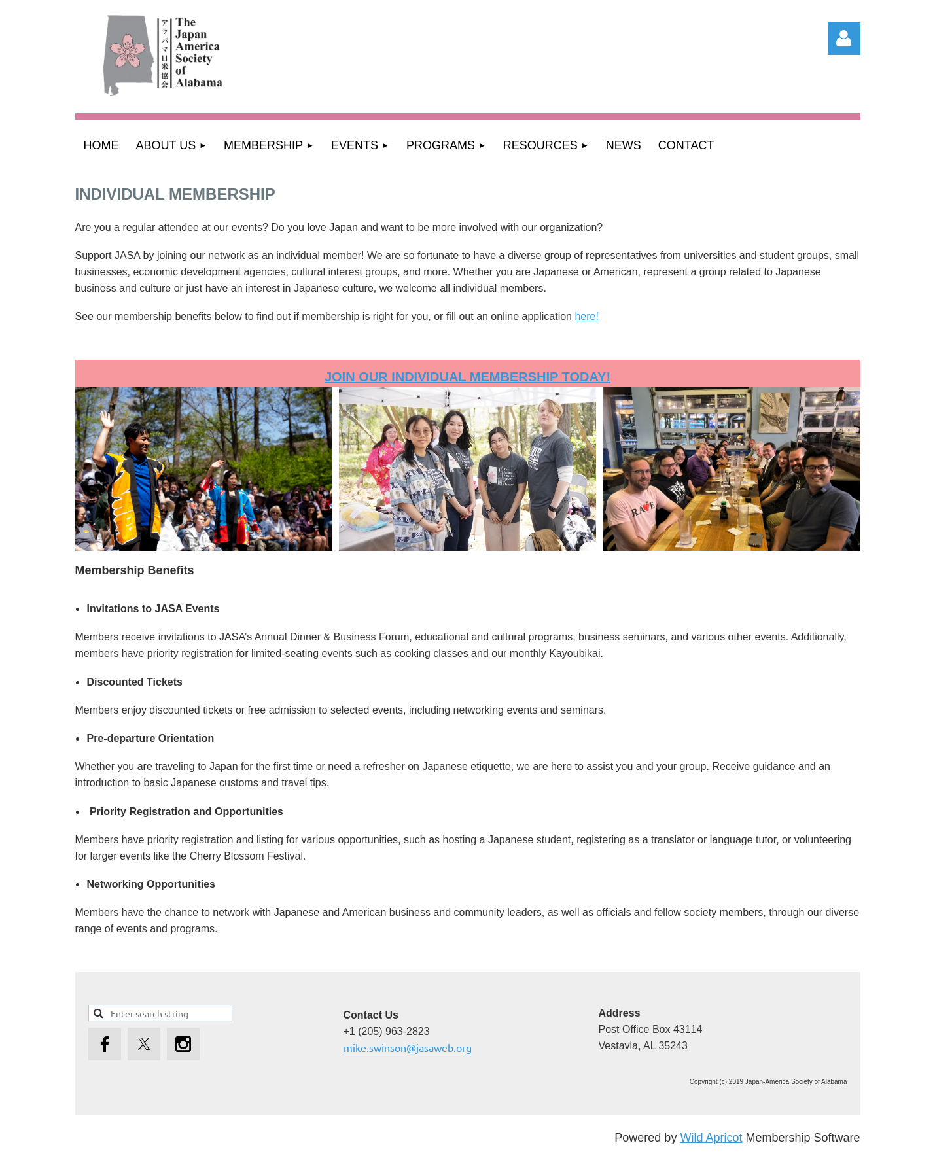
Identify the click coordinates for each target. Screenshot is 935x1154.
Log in (844, 38)
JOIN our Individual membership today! (467, 377)
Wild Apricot (711, 1137)
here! (586, 316)
